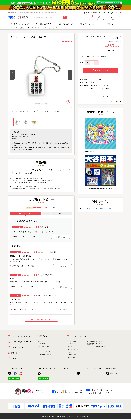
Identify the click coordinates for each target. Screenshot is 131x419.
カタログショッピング (65, 24)
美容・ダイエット (43, 341)
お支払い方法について (74, 349)
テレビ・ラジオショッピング (20, 24)
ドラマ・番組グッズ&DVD (90, 208)
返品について (71, 352)
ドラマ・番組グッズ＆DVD (42, 24)
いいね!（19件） (25, 214)
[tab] (25, 214)
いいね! (18, 227)
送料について (71, 346)
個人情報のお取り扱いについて (95, 341)
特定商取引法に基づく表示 (94, 344)
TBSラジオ (111, 373)
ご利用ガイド (104, 13)
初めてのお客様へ (90, 13)
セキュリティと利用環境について (96, 346)
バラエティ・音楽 (105, 208)
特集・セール (111, 24)
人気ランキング (16, 358)
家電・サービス (42, 343)
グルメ (40, 349)
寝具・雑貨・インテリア (44, 346)
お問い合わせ (71, 357)
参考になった (60, 237)
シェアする (104, 96)
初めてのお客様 (72, 341)
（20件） (54, 207)
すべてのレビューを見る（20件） (44, 319)
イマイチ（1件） (57, 214)
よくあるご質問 (117, 13)
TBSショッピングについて (79, 336)
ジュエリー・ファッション (45, 352)
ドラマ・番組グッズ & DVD (21, 342)
